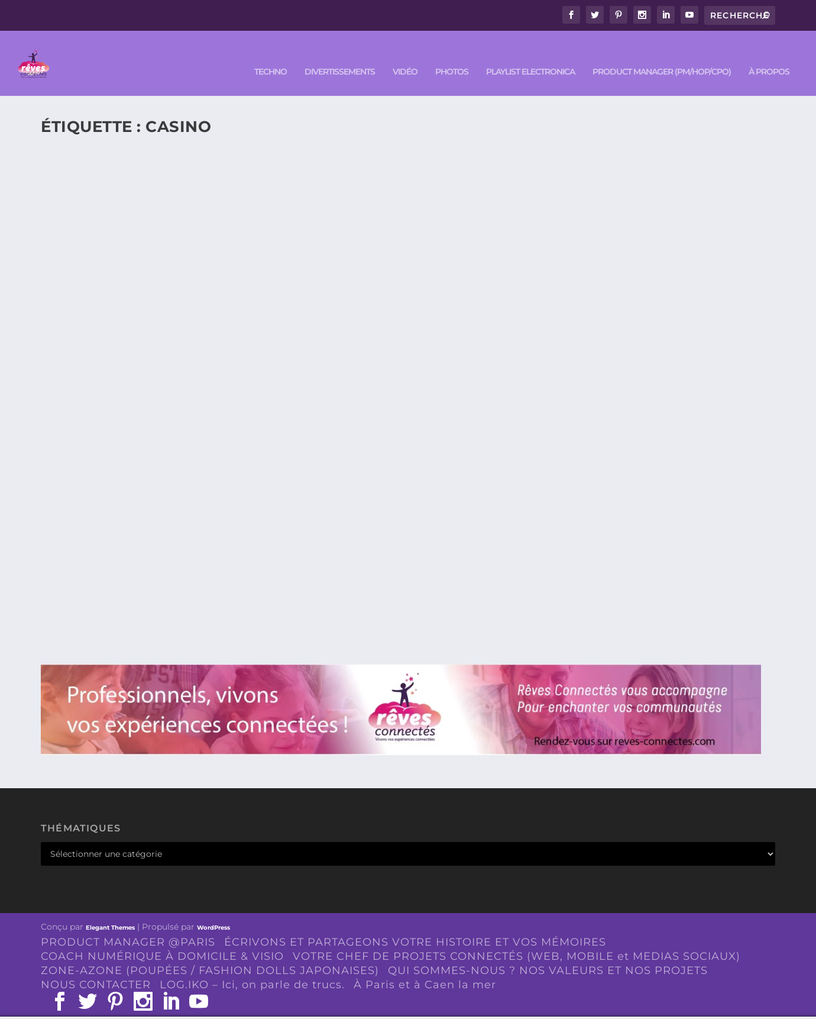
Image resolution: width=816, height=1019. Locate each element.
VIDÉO (405, 54)
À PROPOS (769, 54)
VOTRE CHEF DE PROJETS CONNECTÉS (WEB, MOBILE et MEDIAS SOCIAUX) (516, 938)
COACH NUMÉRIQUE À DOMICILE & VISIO (162, 938)
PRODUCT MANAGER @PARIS (128, 924)
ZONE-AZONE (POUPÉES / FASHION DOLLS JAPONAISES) (210, 952)
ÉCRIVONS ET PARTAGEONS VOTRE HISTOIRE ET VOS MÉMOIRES (415, 924)
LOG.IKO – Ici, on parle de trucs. (252, 966)
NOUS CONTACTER (96, 966)
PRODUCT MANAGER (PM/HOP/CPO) (661, 54)
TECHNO (270, 54)
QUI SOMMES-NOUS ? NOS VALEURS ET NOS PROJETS (548, 952)
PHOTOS (451, 54)
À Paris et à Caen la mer (425, 966)
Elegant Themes (110, 910)
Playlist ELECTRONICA (530, 54)
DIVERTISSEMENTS (340, 54)
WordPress (213, 910)
